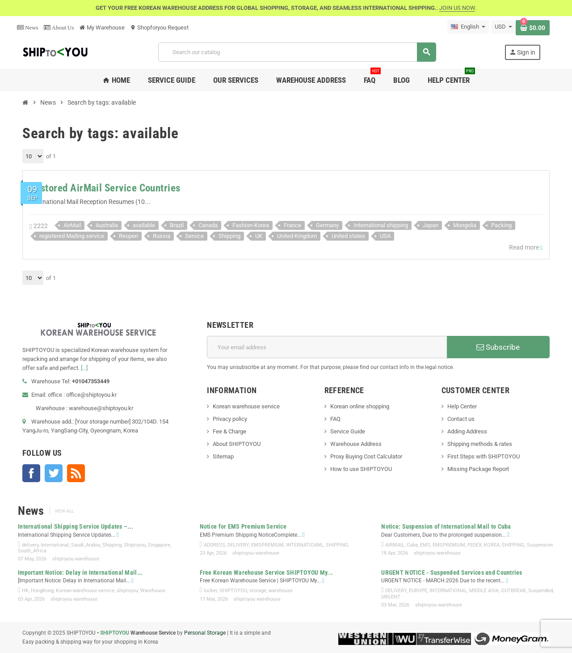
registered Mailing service (71, 236)
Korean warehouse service (246, 406)
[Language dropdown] (468, 27)
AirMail (72, 225)
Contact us (461, 419)
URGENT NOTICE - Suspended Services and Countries (451, 572)
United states (348, 236)
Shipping (229, 236)
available (144, 225)
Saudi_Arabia (85, 545)
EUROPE (418, 591)
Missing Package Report (478, 469)
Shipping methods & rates (479, 444)
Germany (327, 225)
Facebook (31, 473)
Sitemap (223, 456)
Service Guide (347, 431)
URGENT (390, 597)
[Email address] (327, 347)
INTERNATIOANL (305, 545)
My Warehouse (102, 27)
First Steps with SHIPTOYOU (483, 456)
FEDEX (474, 545)
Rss (76, 473)
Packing (501, 225)
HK (25, 591)
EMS (425, 545)
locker (210, 591)
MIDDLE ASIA (484, 591)
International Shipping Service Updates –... (75, 526)
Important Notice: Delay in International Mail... (80, 572)
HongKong (42, 591)
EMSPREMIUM (267, 545)
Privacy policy (230, 419)
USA (385, 236)
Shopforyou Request (159, 27)
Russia (161, 236)
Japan (430, 225)
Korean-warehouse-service (85, 591)
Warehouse (152, 591)
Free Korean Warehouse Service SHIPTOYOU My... (266, 572)
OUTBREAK (513, 591)
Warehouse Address (356, 444)
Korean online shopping (359, 406)
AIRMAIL (394, 545)
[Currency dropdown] (503, 27)
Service (194, 236)
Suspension (540, 545)
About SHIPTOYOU (237, 444)
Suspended (540, 591)
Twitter (54, 473)
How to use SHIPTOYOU (361, 469)
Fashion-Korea (250, 225)
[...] (84, 368)
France (292, 225)
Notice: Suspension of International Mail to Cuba (446, 526)
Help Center (462, 406)
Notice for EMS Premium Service (243, 526)
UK (258, 236)
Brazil (177, 225)
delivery (30, 545)
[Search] (297, 52)
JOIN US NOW (457, 7)
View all (64, 511)
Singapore (159, 545)
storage (257, 591)
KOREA (492, 545)
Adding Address (467, 431)
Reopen (128, 236)
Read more (526, 247)
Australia (107, 225)
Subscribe (498, 347)
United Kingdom (297, 236)
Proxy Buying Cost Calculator (366, 456)
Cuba (412, 545)
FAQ (335, 419)
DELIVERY (238, 545)
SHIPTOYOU (233, 591)
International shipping (380, 225)
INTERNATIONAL (448, 591)
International (55, 545)
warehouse (281, 591)
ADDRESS (214, 545)
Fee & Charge (229, 431)
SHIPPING (337, 545)
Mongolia (464, 225)
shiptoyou (127, 591)
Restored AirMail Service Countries (105, 188)
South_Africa (32, 551)
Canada (208, 225)
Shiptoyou (135, 545)
